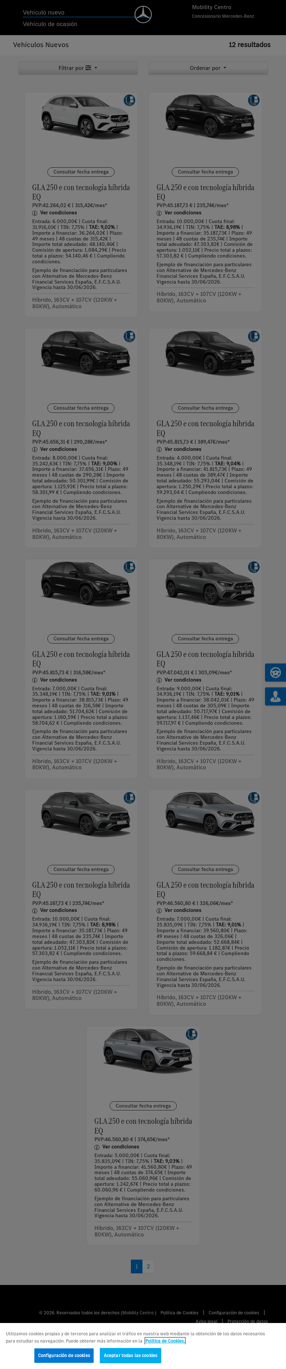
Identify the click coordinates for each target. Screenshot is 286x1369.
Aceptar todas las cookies (130, 1355)
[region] (143, 1346)
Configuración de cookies (64, 1355)
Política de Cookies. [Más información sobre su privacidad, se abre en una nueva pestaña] (165, 1341)
